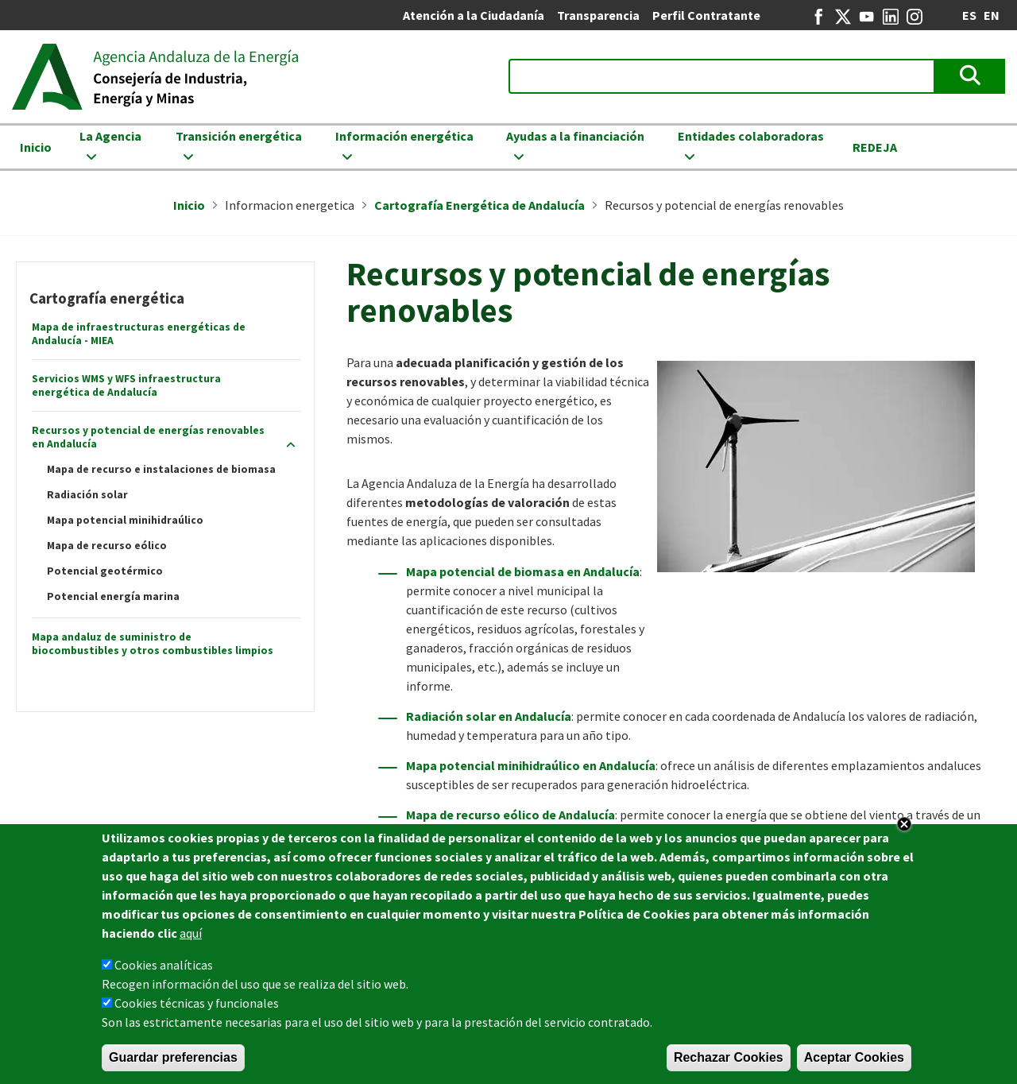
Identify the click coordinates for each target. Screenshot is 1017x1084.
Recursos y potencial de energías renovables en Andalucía (148, 437)
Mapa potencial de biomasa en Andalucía (523, 571)
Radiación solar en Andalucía (488, 716)
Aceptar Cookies (854, 1062)
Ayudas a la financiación (575, 136)
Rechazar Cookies (728, 1062)
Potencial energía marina (113, 596)
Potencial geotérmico (105, 571)
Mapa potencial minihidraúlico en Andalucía (530, 765)
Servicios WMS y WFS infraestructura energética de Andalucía (126, 385)
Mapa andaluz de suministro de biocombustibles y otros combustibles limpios (152, 643)
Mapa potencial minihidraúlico (125, 520)
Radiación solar (87, 494)
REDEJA (875, 147)
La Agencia (110, 136)
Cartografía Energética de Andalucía (479, 205)
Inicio (36, 147)
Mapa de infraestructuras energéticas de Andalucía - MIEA (139, 333)
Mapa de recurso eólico (107, 545)
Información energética (404, 136)
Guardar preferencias (173, 1062)
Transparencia (598, 15)
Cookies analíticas (163, 970)
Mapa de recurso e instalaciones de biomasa (161, 469)
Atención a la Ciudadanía (473, 15)
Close (904, 828)
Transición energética (239, 136)
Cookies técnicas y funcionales (196, 1008)
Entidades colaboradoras (751, 136)
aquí (191, 938)
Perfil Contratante (706, 15)
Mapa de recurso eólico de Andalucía (510, 815)
